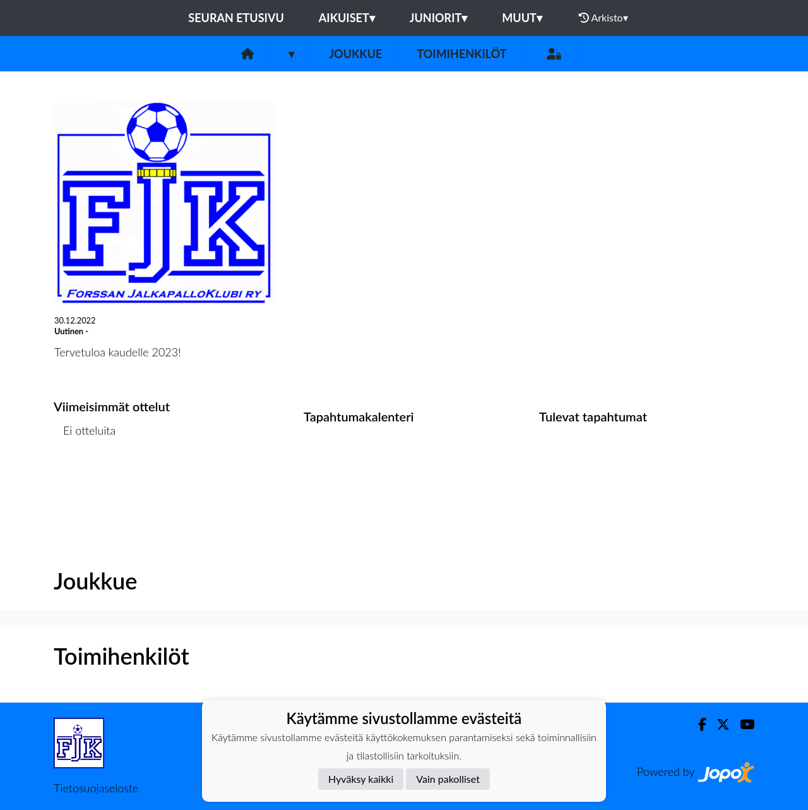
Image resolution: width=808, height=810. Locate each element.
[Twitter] (718, 724)
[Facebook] (697, 724)
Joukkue (355, 54)
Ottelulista (85, 479)
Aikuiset (347, 18)
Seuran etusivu (236, 18)
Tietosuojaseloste (96, 788)
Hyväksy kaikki (360, 779)
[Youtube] (742, 724)
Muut (522, 18)
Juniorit (439, 18)
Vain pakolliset (448, 779)
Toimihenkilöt (461, 54)
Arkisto (603, 17)
